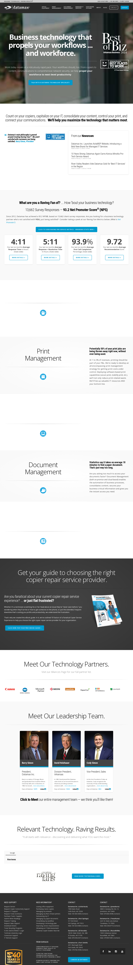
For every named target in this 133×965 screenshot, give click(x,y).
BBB (123, 963)
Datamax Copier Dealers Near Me (47, 916)
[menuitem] (45, 8)
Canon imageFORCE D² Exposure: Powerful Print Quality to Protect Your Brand (47, 933)
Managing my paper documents (47, 903)
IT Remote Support (11, 923)
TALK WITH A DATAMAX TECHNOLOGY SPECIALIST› (50, 83)
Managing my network (44, 896)
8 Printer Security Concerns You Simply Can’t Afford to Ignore (48, 946)
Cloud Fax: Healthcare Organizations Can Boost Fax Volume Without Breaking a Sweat (48, 940)
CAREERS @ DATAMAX (79, 945)
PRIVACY (111, 963)
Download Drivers (10, 911)
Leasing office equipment (45, 891)
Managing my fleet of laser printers (48, 899)
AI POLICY (104, 963)
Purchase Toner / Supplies (13, 901)
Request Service (9, 891)
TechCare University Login (13, 918)
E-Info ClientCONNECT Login (14, 916)
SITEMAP (117, 963)
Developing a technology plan (46, 908)
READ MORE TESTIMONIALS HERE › (88, 861)
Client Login (124, 1)
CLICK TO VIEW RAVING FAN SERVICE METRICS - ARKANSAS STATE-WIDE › (66, 229)
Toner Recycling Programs (13, 913)
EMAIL (127, 963)
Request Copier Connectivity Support (17, 894)
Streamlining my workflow (45, 906)
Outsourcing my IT (42, 901)
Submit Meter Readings (12, 903)
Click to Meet (29, 799)
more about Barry (38, 786)
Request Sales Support (12, 908)
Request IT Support (11, 896)
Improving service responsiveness (47, 911)
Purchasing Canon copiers (45, 894)
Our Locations (103, 1)
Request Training (10, 906)
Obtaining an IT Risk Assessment (47, 913)
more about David (70, 786)
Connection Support (11, 920)
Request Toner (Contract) (13, 899)
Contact (84, 899)
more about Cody (102, 786)
